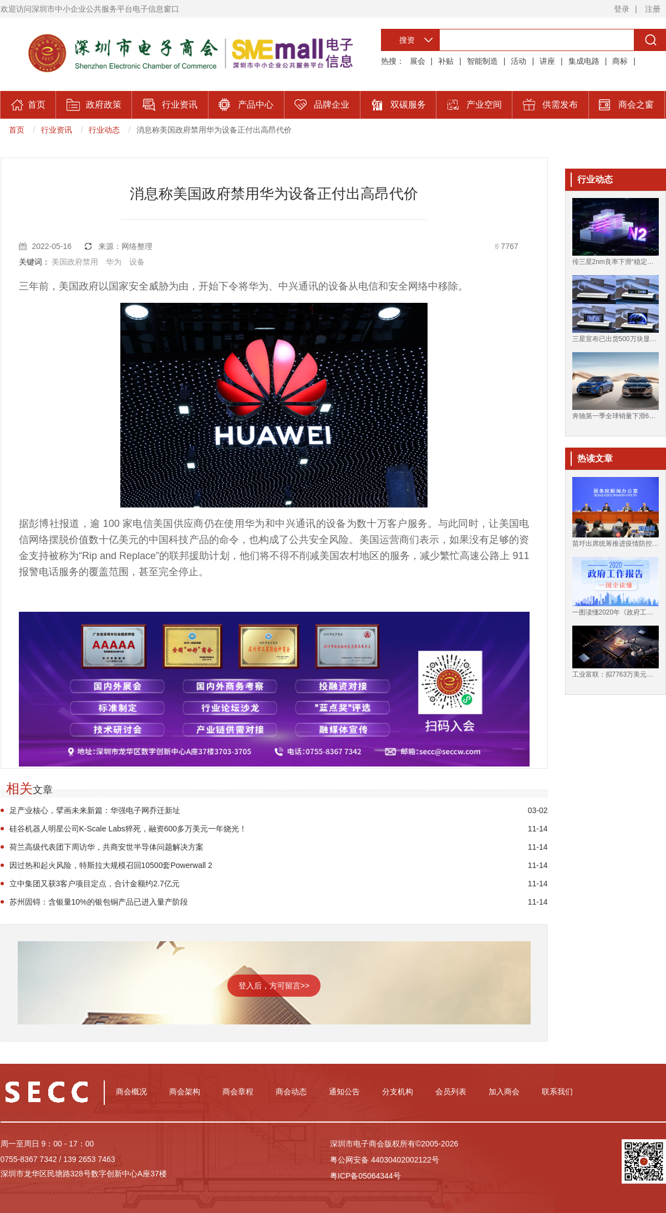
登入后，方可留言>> (273, 985)
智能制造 (482, 61)
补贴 (446, 61)
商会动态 (291, 1091)
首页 (16, 129)
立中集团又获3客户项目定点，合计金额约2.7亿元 (94, 883)
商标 (620, 61)
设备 (137, 261)
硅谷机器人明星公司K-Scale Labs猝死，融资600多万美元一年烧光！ (128, 828)
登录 (621, 8)
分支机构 (397, 1091)
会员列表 (450, 1091)
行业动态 (104, 129)
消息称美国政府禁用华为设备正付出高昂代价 (214, 129)
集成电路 (583, 61)
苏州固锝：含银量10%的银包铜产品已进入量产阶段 (98, 901)
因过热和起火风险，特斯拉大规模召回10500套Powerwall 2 (110, 865)
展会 (417, 61)
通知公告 (344, 1091)
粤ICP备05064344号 (365, 1175)
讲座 (547, 61)
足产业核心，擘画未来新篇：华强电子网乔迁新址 (94, 810)
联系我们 (557, 1091)
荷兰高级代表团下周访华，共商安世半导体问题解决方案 (106, 846)
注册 (652, 8)
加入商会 (504, 1091)
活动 (518, 61)
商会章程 (237, 1091)
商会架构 (184, 1091)
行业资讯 (56, 129)
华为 (113, 261)
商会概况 (131, 1091)
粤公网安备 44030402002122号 (384, 1159)
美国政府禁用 (75, 261)
